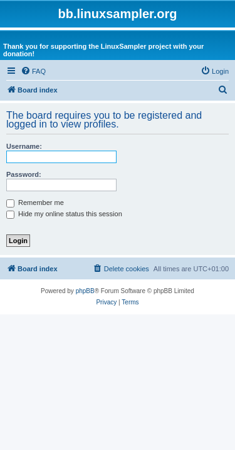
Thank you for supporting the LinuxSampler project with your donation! (103, 50)
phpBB (85, 291)
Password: (23, 174)
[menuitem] (33, 71)
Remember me (35, 202)
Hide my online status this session (64, 214)
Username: (24, 146)
